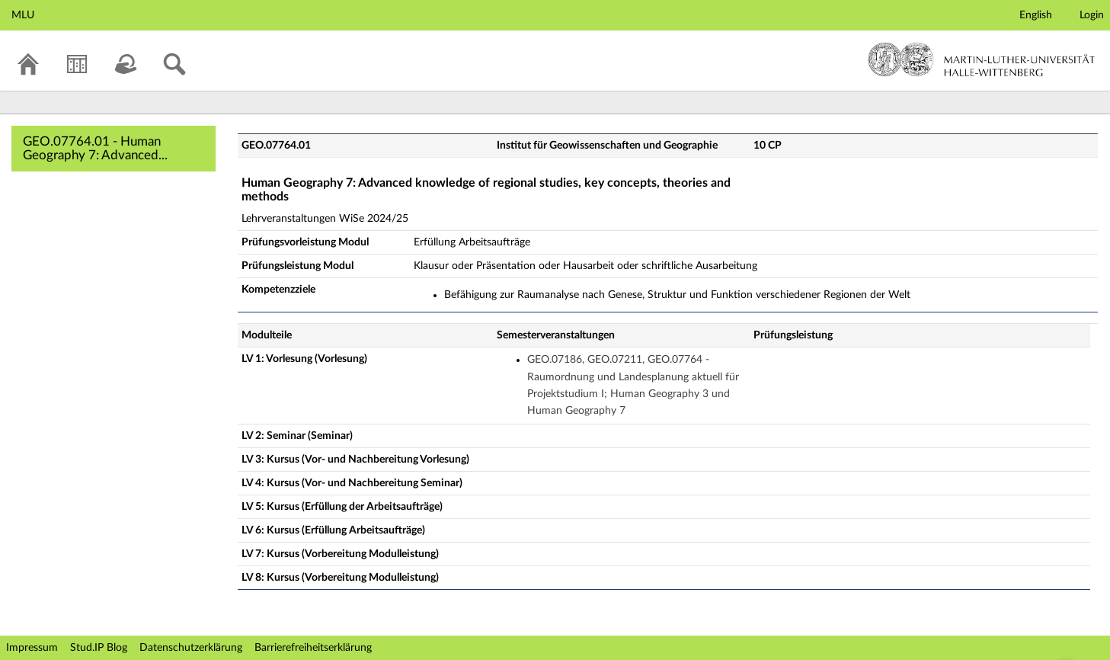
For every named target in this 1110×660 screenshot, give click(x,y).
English (1035, 15)
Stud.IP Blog (98, 647)
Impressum (32, 647)
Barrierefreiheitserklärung (313, 647)
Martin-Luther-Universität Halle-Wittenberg (981, 59)
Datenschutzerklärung (190, 647)
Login (1092, 15)
